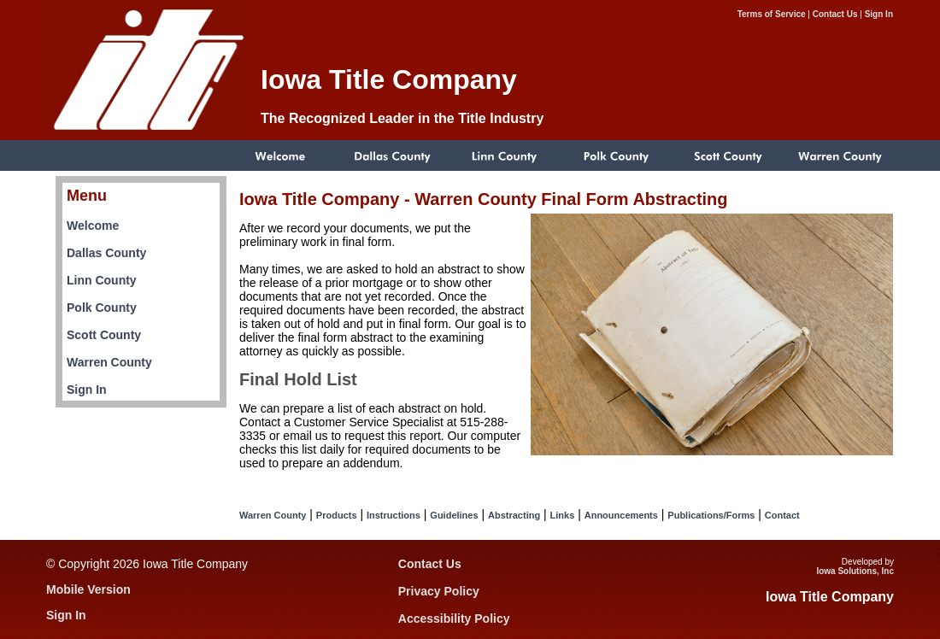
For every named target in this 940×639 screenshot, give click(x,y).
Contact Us (835, 14)
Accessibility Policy (454, 618)
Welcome (93, 225)
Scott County (104, 335)
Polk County (102, 307)
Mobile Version (88, 589)
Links (562, 515)
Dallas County (106, 253)
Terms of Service (771, 14)
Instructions (393, 515)
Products (336, 515)
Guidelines (454, 515)
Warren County (109, 362)
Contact (782, 515)
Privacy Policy (438, 591)
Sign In (879, 14)
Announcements (621, 515)
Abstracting (514, 515)
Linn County (102, 280)
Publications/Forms (711, 515)
